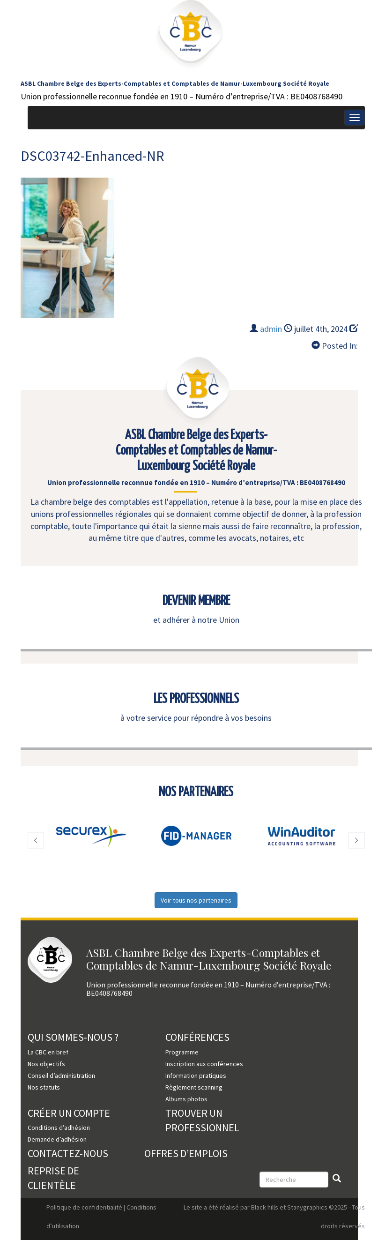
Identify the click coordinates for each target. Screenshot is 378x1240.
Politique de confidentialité (84, 1207)
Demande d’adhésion (57, 1139)
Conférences (197, 1037)
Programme (182, 1052)
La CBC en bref (48, 1052)
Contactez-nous (68, 1153)
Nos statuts (44, 1087)
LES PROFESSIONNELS (196, 699)
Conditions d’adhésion (59, 1127)
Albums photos (186, 1099)
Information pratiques (195, 1075)
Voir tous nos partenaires (196, 900)
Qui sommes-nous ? (73, 1037)
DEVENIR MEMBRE (196, 601)
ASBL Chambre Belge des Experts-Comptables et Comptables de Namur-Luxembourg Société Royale (175, 83)
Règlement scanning (193, 1087)
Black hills (264, 1207)
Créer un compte (69, 1113)
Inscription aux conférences (204, 1064)
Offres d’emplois (186, 1153)
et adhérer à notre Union (196, 619)
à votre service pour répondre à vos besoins (196, 717)
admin (271, 328)
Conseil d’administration (61, 1075)
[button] (36, 840)
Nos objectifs (46, 1064)
